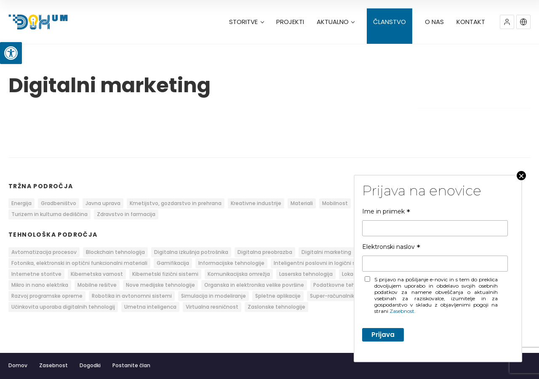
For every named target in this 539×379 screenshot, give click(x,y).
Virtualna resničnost (212, 306)
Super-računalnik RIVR (338, 295)
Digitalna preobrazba (264, 252)
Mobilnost (335, 203)
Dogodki (90, 365)
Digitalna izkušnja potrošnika (191, 252)
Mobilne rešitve (97, 284)
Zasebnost (53, 365)
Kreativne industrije (256, 203)
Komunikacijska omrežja (239, 274)
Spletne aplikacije (278, 295)
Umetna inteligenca (150, 306)
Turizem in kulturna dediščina (49, 214)
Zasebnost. (403, 311)
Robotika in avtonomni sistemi (132, 295)
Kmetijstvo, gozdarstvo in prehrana (175, 203)
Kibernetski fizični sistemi (165, 274)
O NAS (434, 22)
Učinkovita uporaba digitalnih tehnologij (63, 306)
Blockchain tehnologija (115, 252)
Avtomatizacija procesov (44, 252)
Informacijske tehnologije (231, 263)
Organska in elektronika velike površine (254, 284)
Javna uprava (102, 203)
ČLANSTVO (389, 22)
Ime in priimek (386, 211)
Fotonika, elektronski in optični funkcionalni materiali (79, 263)
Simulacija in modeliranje (213, 295)
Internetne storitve (36, 274)
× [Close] (521, 175)
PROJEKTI (290, 22)
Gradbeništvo (58, 203)
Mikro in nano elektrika (39, 284)
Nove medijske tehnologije (160, 284)
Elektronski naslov (391, 247)
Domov (17, 365)
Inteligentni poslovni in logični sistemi (323, 263)
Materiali (302, 203)
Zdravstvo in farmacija (126, 214)
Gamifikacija (173, 263)
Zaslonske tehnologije (276, 306)
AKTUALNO (336, 22)
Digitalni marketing (326, 252)
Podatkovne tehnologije (344, 284)
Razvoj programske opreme (47, 295)
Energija (21, 203)
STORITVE (246, 22)
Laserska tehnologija (306, 274)
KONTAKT (470, 22)
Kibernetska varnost (97, 274)
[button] (11, 53)
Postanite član (131, 365)
